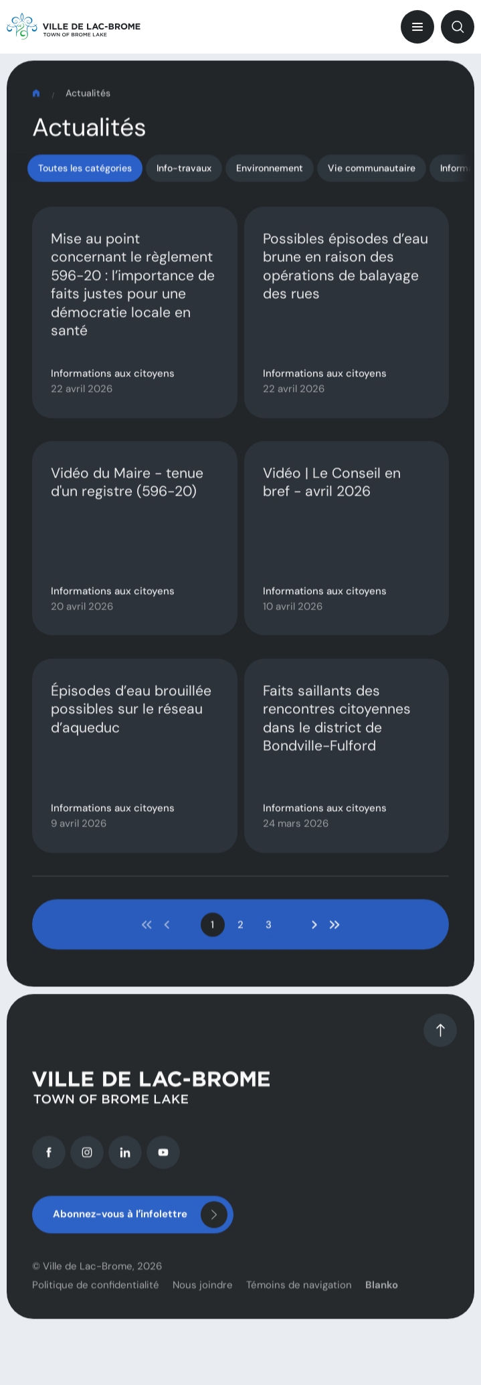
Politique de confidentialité (95, 1305)
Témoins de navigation (299, 1305)
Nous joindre (203, 1305)
